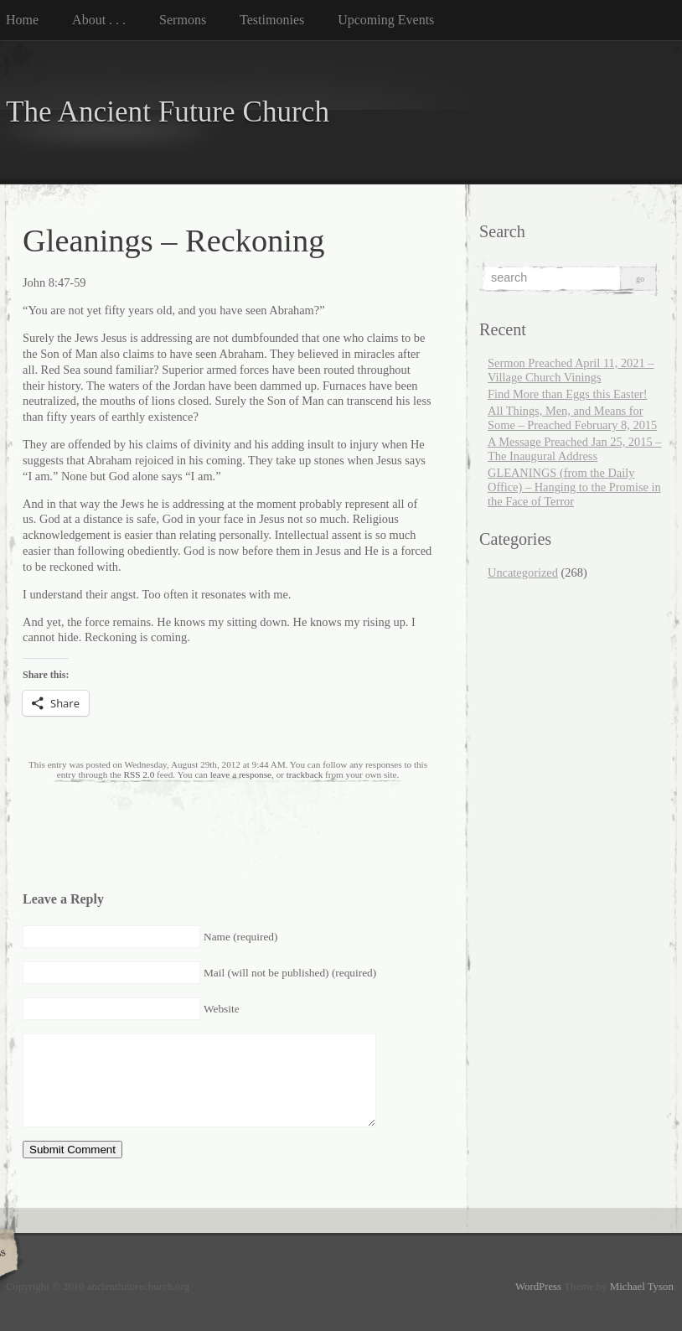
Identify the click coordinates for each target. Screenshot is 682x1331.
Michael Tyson (642, 1286)
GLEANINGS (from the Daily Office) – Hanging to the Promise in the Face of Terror (574, 487)
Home (22, 20)
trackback (305, 774)
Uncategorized (523, 572)
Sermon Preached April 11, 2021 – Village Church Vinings (571, 370)
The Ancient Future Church (167, 112)
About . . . (99, 20)
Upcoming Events (386, 20)
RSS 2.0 (139, 774)
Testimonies (272, 20)
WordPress (538, 1286)
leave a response (240, 774)
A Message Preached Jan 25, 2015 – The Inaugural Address (574, 449)
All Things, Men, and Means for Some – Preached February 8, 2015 (572, 418)
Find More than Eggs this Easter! (568, 394)
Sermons (182, 20)
